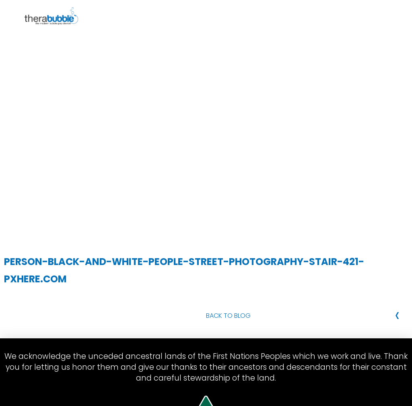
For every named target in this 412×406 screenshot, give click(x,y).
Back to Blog (228, 315)
